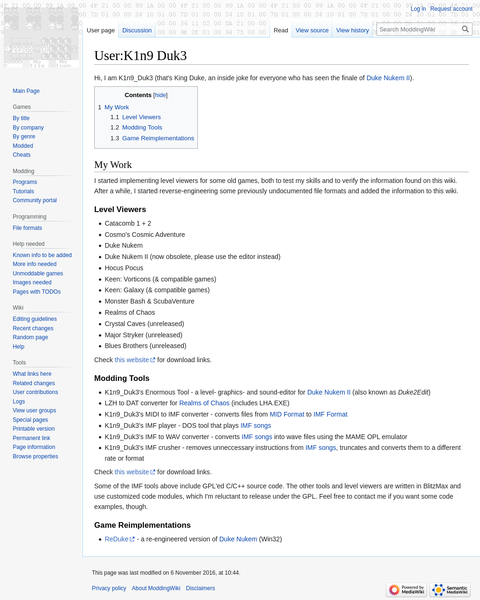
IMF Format (330, 414)
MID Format (287, 414)
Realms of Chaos (204, 403)
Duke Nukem (238, 539)
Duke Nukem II (388, 78)
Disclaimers (200, 588)
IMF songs (255, 425)
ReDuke (116, 539)
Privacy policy (109, 588)
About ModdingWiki (156, 588)
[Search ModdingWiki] (424, 29)
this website (132, 360)
